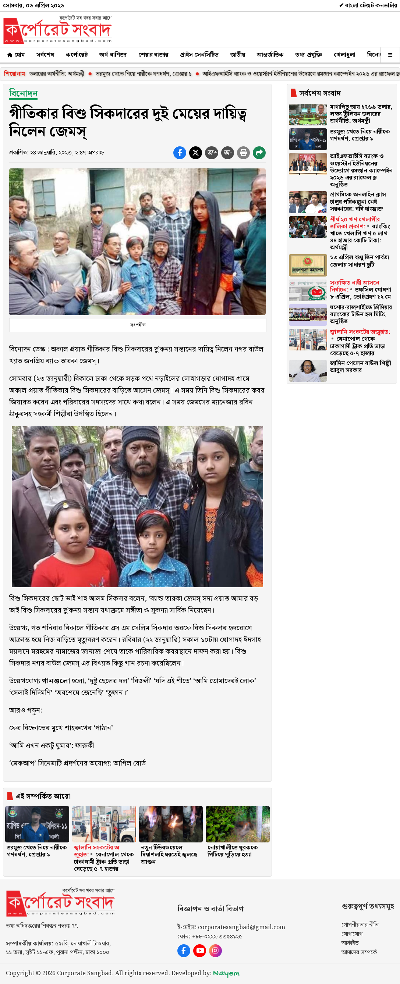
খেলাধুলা (344, 55)
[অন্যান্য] (390, 55)
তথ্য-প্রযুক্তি (308, 55)
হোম (15, 55)
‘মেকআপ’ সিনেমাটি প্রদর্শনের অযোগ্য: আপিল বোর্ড (77, 763)
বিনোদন (377, 55)
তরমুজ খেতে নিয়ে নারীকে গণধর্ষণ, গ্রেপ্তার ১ (180, 74)
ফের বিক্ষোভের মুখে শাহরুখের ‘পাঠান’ (61, 728)
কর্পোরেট (77, 55)
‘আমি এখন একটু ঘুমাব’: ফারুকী (51, 746)
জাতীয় (237, 55)
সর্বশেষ (45, 55)
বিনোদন (23, 94)
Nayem (226, 973)
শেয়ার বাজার (153, 55)
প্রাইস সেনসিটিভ (199, 55)
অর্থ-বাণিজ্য (113, 55)
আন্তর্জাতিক (270, 55)
